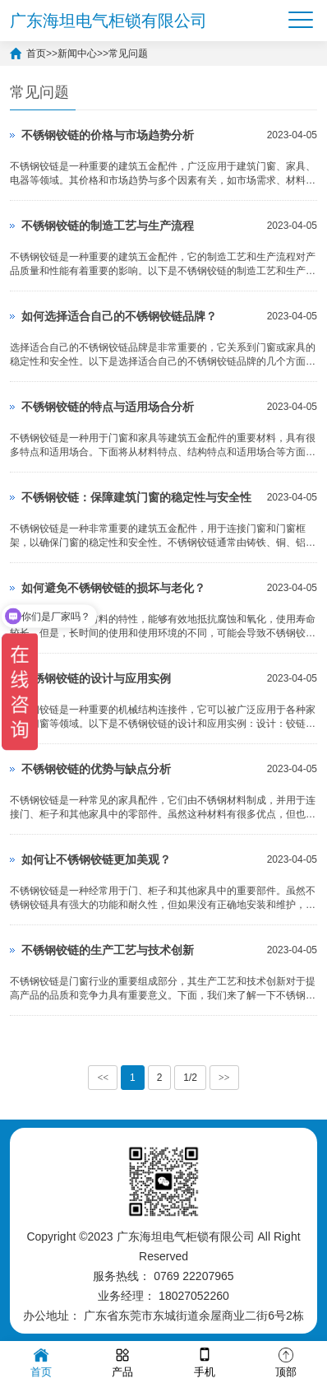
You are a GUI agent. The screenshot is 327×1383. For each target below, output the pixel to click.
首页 (36, 53)
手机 (204, 1361)
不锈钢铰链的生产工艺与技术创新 (107, 950)
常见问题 (128, 53)
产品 (122, 1361)
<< (102, 1077)
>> (224, 1077)
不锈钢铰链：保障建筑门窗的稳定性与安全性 (136, 497)
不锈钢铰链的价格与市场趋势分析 (107, 135)
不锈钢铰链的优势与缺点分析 (96, 768)
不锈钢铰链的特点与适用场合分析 (107, 406)
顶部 (286, 1361)
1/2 (190, 1077)
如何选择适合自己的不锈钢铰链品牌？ (119, 316)
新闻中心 (77, 53)
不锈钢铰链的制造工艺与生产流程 (107, 225)
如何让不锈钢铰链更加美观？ (96, 859)
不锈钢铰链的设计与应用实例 (96, 678)
